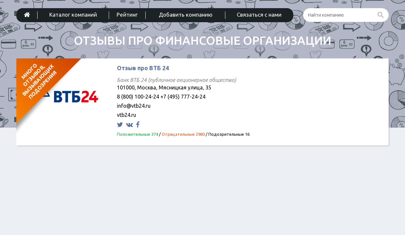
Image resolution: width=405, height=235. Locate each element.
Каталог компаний (73, 14)
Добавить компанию (186, 14)
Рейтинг (127, 14)
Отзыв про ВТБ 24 (143, 68)
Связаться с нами (259, 14)
